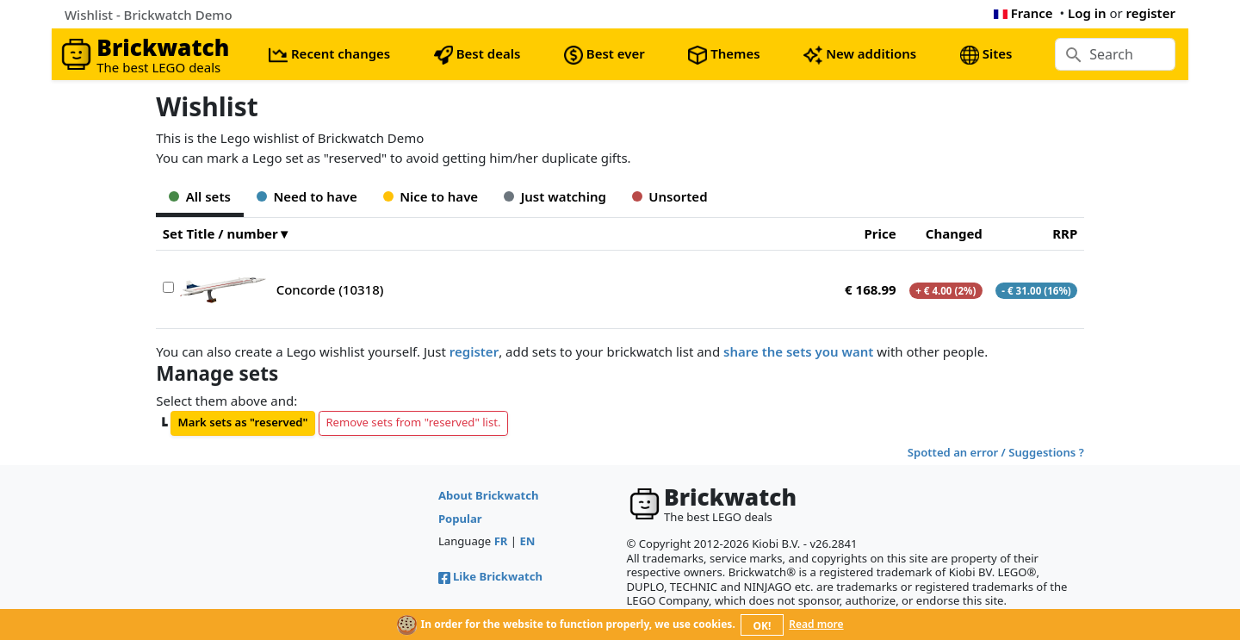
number (252, 233)
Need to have (307, 196)
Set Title (189, 233)
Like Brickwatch (490, 576)
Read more (816, 624)
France (1023, 13)
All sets (200, 196)
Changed (954, 233)
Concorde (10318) (330, 289)
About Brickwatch (488, 495)
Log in (1087, 13)
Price (880, 233)
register (1150, 13)
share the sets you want (798, 351)
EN (528, 541)
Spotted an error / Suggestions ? (996, 452)
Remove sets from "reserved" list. (413, 422)
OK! (762, 625)
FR (501, 541)
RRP (1064, 233)
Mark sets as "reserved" (243, 422)
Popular (460, 518)
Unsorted (670, 196)
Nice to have (430, 196)
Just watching (555, 196)
